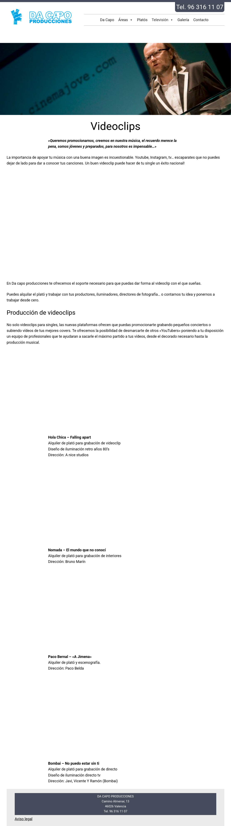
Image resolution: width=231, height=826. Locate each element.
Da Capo (107, 20)
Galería (183, 20)
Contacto (200, 20)
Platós (142, 20)
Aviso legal (24, 819)
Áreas (125, 20)
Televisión (162, 20)
